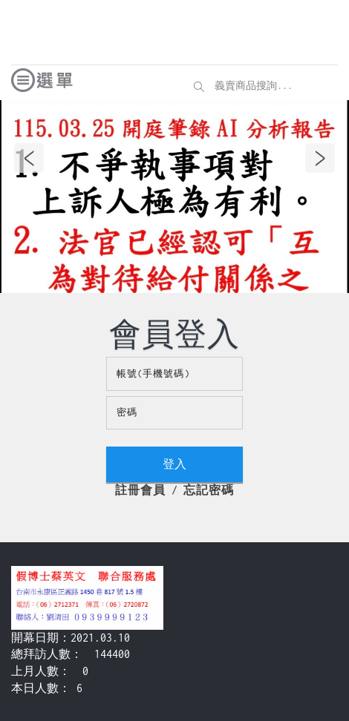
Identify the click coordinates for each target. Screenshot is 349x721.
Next (319, 158)
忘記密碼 (208, 490)
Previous (29, 158)
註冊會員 (140, 490)
